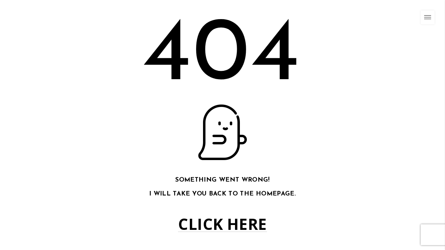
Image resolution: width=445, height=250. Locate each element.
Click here (222, 224)
